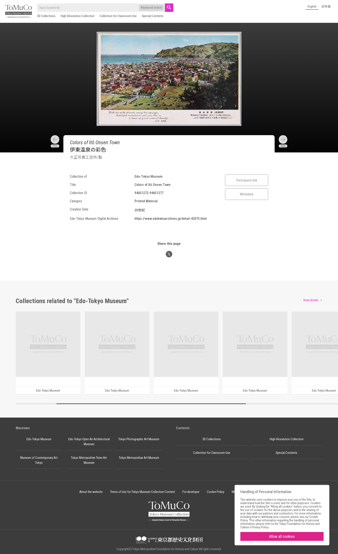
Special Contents (152, 16)
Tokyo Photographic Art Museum (138, 439)
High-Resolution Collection (77, 16)
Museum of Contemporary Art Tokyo (39, 460)
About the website (91, 492)
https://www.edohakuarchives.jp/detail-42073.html (171, 219)
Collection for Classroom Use (118, 16)
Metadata (246, 194)
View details (310, 300)
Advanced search (151, 7)
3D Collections (46, 16)
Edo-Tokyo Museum (39, 439)
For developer (191, 492)
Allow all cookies (282, 536)
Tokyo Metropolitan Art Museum (139, 458)
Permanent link (246, 180)
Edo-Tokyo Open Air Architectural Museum (89, 441)
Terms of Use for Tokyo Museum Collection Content (142, 492)
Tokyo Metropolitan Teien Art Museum (89, 460)
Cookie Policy (215, 492)
